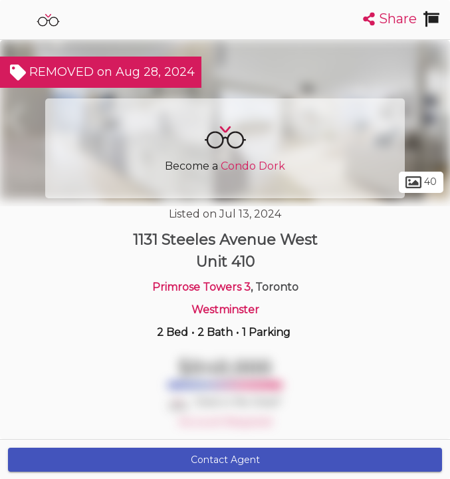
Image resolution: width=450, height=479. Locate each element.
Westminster (225, 309)
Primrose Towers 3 (201, 287)
